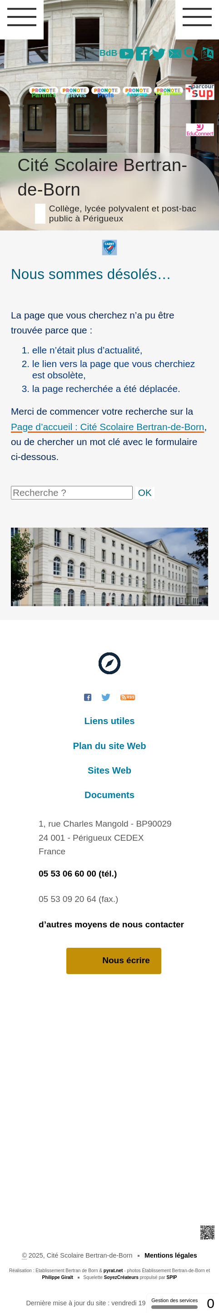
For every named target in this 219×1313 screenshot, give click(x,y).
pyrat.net (113, 1270)
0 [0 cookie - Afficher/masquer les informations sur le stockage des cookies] (210, 1303)
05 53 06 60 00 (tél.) (78, 873)
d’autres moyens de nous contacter (111, 924)
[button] (191, 54)
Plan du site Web (109, 746)
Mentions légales (170, 1255)
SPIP (172, 1277)
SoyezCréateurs (121, 1277)
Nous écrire (114, 960)
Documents (109, 795)
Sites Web (109, 770)
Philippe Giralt (57, 1277)
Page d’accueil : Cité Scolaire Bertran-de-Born (107, 426)
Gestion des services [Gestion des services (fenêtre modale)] (174, 1303)
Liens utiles (110, 721)
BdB (108, 53)
